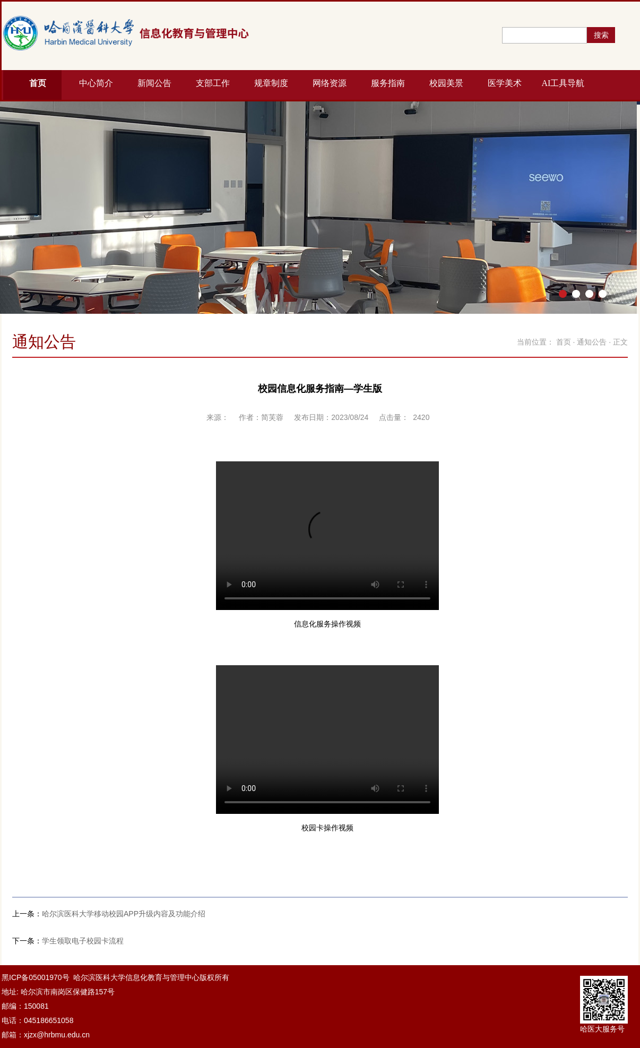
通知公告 (592, 342)
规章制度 (271, 83)
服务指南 (388, 83)
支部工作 (213, 83)
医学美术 (505, 83)
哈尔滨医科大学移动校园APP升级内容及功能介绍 (123, 913)
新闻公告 (154, 83)
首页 (37, 83)
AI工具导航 (563, 83)
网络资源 (330, 83)
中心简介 (96, 83)
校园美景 (446, 83)
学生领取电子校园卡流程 (83, 941)
